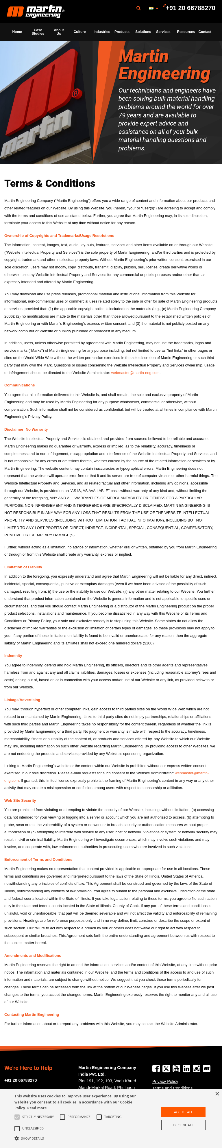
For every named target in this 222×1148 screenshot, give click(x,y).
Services (163, 32)
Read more (37, 1107)
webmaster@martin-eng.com (135, 373)
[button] (77, 1138)
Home (17, 32)
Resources (186, 32)
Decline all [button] (183, 1125)
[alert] (111, 1118)
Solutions (143, 32)
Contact (205, 32)
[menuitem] (35, 11)
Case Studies (38, 32)
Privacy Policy (165, 1081)
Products (122, 32)
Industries (102, 32)
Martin (35, 11)
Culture (80, 32)
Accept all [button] (183, 1112)
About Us (59, 32)
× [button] (217, 1094)
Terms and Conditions (172, 1088)
